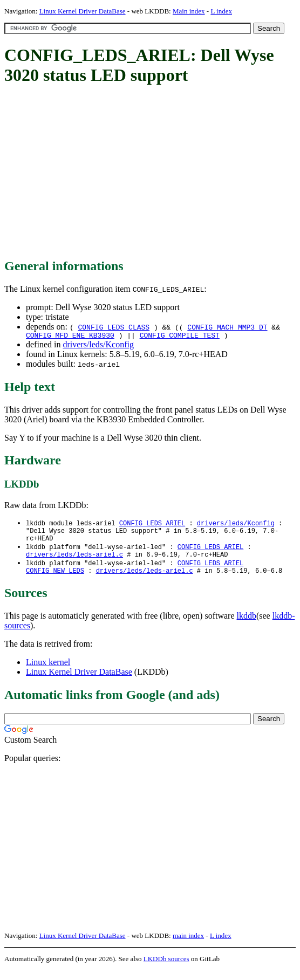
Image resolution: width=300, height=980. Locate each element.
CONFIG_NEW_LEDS (55, 580)
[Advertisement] (152, 172)
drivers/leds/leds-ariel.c (74, 561)
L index (221, 11)
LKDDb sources (166, 968)
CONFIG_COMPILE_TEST (180, 336)
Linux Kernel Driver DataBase (82, 11)
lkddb (246, 625)
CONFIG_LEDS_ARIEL (152, 525)
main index (188, 945)
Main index (189, 11)
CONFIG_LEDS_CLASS (113, 327)
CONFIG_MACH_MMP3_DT (227, 327)
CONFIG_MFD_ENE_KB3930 (70, 336)
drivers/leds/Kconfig (98, 346)
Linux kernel (48, 671)
